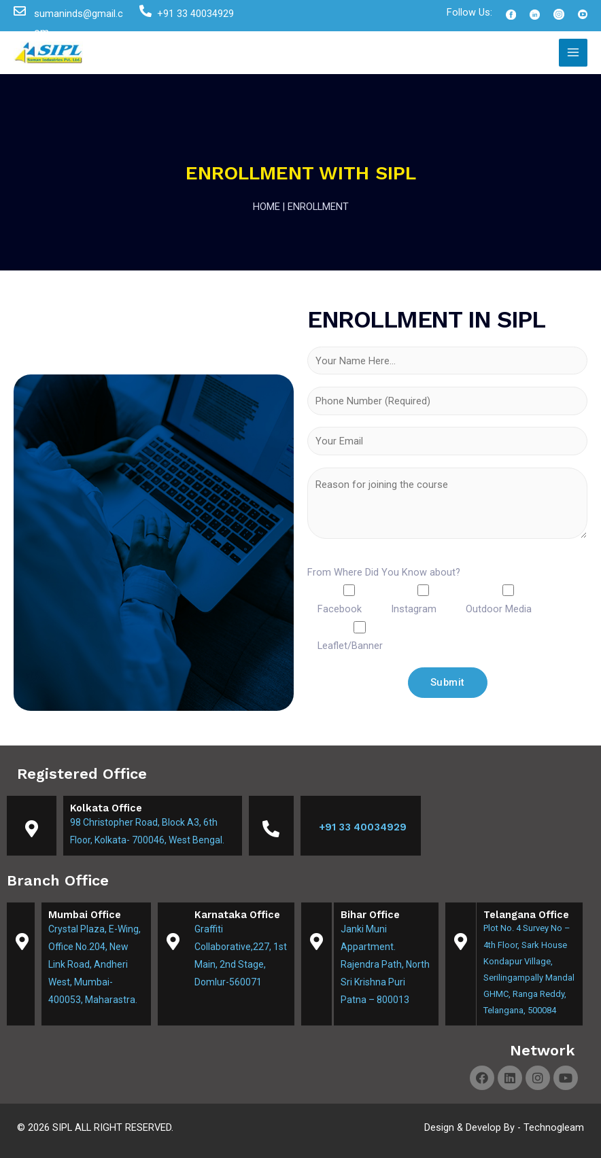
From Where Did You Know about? (383, 572)
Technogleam (553, 1127)
